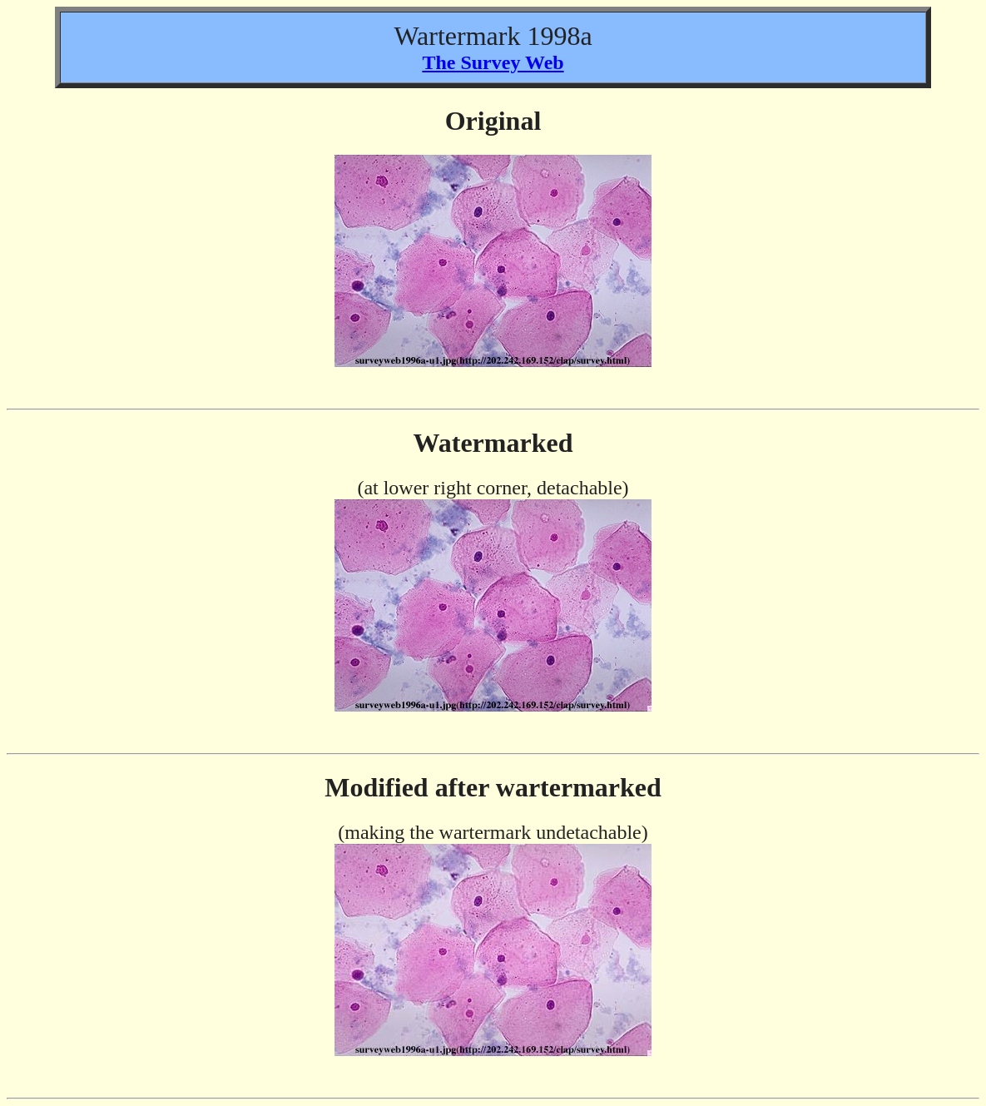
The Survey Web (492, 62)
